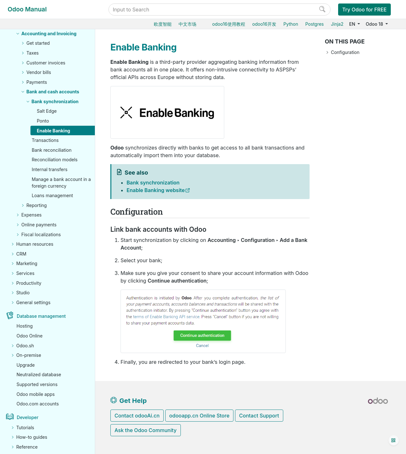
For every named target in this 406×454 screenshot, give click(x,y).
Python (290, 24)
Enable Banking (53, 130)
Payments (36, 82)
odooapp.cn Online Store (199, 415)
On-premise (28, 355)
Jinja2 (337, 24)
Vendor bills (38, 72)
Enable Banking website (156, 190)
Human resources (34, 244)
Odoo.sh (25, 345)
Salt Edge (47, 111)
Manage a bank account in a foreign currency (61, 183)
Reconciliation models (54, 159)
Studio (22, 292)
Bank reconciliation (51, 150)
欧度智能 (163, 24)
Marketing (26, 263)
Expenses (31, 214)
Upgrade (25, 365)
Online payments (38, 224)
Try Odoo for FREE (364, 9)
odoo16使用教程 (228, 24)
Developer (27, 417)
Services (25, 273)
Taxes (32, 53)
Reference (27, 447)
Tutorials (25, 427)
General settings (33, 302)
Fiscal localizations (41, 234)
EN (353, 24)
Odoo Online (29, 335)
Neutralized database (38, 374)
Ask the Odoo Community (146, 430)
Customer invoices (45, 62)
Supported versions (36, 384)
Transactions (45, 140)
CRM (21, 254)
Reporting (36, 205)
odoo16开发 (264, 24)
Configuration (345, 52)
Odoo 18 (375, 24)
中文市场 (187, 24)
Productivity (28, 283)
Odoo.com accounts (37, 403)
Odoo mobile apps (35, 394)
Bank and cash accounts (52, 91)
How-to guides (31, 437)
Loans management (52, 195)
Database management (41, 316)
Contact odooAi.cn (137, 415)
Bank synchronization (54, 101)
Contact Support (259, 415)
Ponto (43, 121)
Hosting (24, 326)
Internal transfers (50, 169)
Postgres (314, 24)
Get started (38, 43)
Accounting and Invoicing (48, 33)
